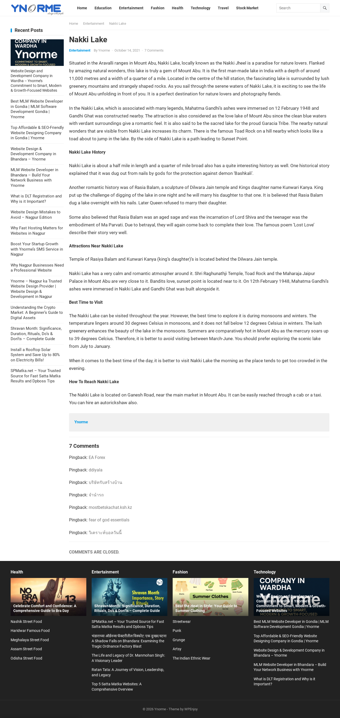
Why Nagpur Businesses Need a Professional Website (37, 268)
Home (73, 24)
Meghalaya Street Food (30, 640)
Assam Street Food (26, 649)
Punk (177, 630)
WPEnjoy (191, 709)
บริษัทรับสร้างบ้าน (105, 482)
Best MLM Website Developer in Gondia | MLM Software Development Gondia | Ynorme (37, 109)
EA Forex (97, 457)
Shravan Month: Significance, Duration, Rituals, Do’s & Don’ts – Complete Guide (36, 333)
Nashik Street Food (26, 621)
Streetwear (182, 621)
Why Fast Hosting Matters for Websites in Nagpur (37, 231)
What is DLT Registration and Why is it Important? (36, 199)
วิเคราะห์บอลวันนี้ (105, 532)
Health (17, 572)
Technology (265, 572)
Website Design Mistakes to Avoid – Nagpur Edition (36, 215)
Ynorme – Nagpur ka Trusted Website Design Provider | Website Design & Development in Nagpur (36, 289)
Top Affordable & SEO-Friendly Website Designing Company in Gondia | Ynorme (37, 132)
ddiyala (96, 469)
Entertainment (93, 24)
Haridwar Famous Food (30, 630)
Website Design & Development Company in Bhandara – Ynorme (33, 154)
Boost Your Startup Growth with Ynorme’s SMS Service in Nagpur (37, 249)
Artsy (177, 649)
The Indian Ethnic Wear (191, 658)
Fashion (180, 572)
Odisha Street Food (26, 658)
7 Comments (154, 50)
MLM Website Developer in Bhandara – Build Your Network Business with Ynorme (34, 177)
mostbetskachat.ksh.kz (110, 507)
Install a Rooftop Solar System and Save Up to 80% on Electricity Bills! (35, 354)
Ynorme (104, 50)
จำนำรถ (96, 494)
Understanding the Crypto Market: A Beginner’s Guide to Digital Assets (37, 312)
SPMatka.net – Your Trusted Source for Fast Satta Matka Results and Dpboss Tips (36, 375)
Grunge (179, 640)
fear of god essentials (109, 519)
